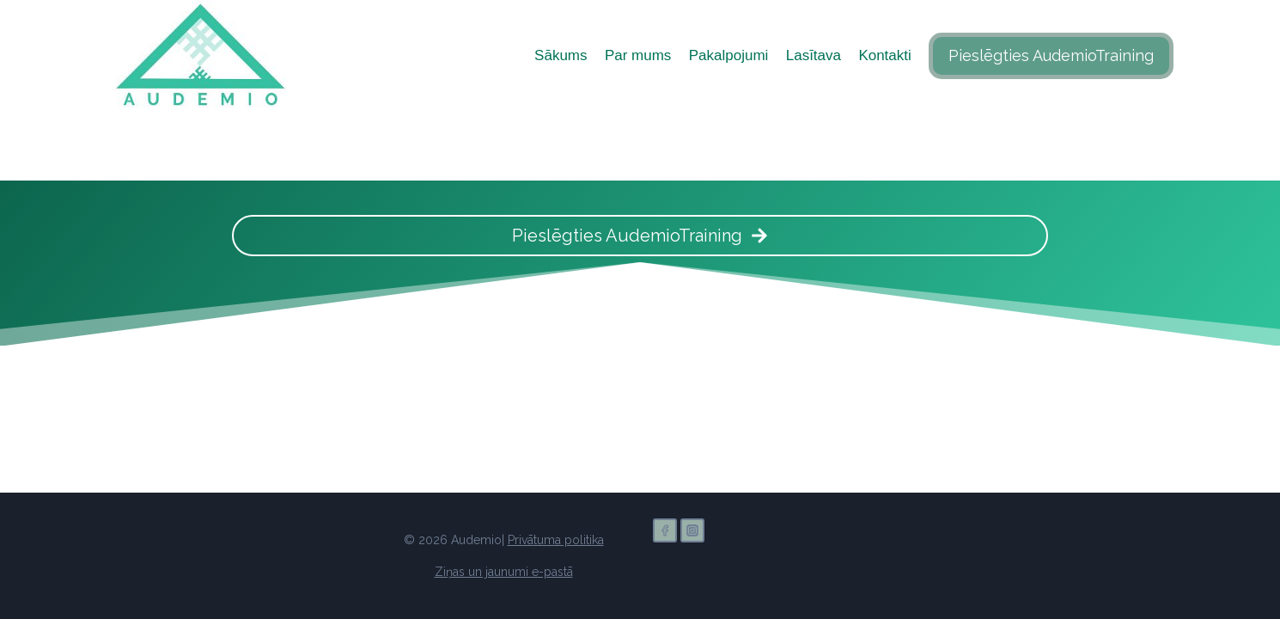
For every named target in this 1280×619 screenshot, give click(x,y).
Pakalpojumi (729, 55)
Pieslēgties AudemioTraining (1051, 55)
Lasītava (813, 55)
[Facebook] (665, 530)
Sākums (560, 55)
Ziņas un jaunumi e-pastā (504, 572)
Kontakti (884, 55)
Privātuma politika (556, 540)
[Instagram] (692, 530)
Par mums (638, 55)
